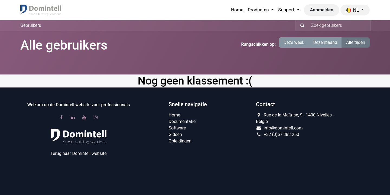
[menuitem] (237, 10)
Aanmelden (321, 9)
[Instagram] (96, 117)
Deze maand (325, 42)
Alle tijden (355, 42)
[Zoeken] (301, 25)
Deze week (294, 42)
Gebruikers (30, 25)
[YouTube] (84, 117)
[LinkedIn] (73, 117)
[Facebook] (61, 117)
